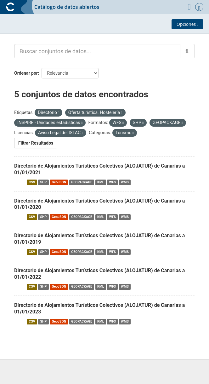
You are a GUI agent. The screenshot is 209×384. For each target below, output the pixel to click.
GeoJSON (59, 182)
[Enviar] (187, 51)
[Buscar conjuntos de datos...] (97, 51)
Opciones (188, 24)
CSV (32, 182)
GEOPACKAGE (81, 182)
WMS (125, 182)
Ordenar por (26, 73)
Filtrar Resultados (35, 143)
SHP (43, 182)
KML (100, 182)
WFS (112, 182)
